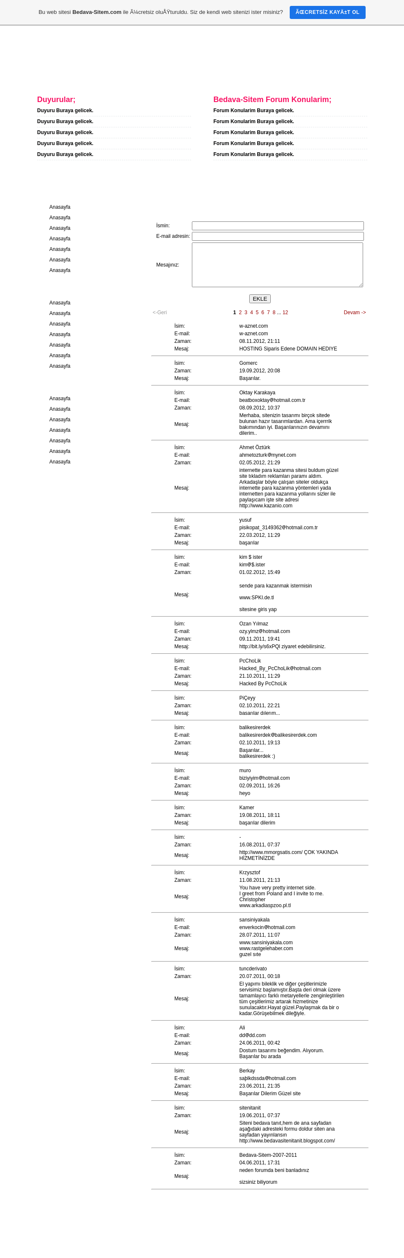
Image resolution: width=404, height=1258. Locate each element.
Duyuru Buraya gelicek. (65, 110)
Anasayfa (39, 74)
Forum (181, 74)
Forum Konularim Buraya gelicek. (253, 110)
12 (285, 312)
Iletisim (139, 74)
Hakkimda (91, 74)
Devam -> (355, 312)
